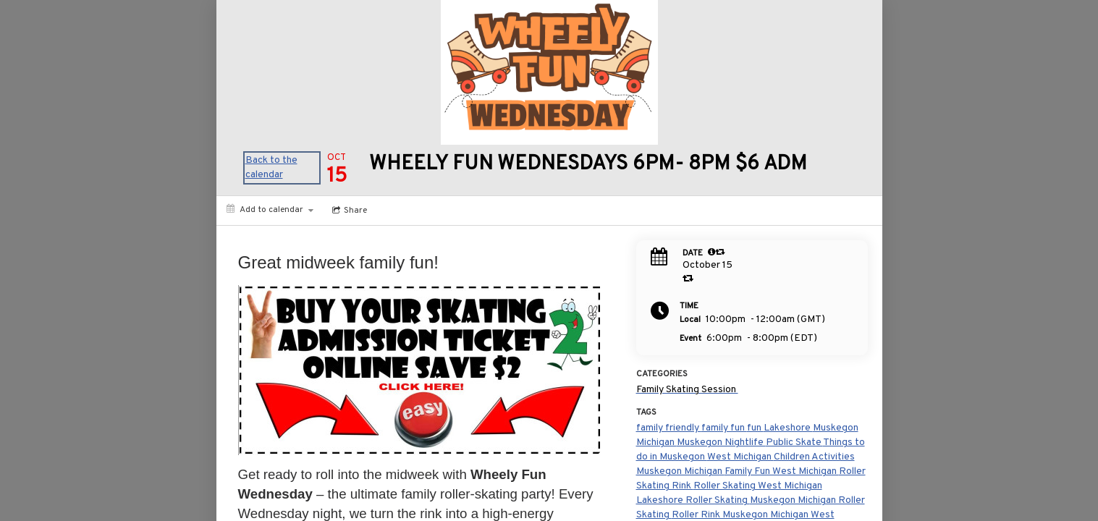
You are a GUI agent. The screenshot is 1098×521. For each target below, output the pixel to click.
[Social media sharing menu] (348, 210)
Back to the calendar (271, 167)
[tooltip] (711, 251)
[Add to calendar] (270, 210)
